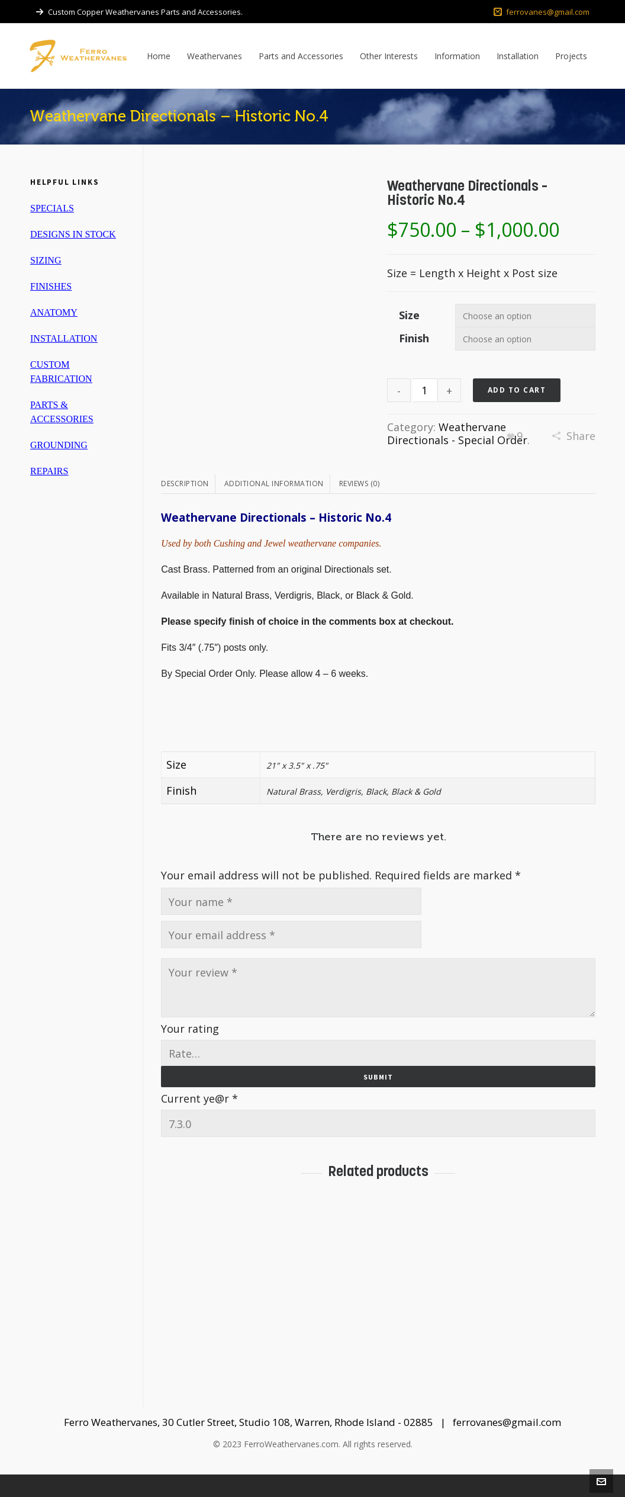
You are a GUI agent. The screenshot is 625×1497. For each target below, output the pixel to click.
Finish (414, 338)
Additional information (274, 506)
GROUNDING (59, 445)
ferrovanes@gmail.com (541, 12)
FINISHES (51, 286)
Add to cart (517, 390)
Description (185, 506)
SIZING (45, 260)
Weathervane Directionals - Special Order (457, 433)
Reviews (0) (359, 506)
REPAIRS (49, 471)
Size (409, 315)
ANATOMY (54, 312)
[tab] (188, 506)
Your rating (190, 1051)
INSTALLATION (63, 338)
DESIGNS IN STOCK (73, 234)
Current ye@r (199, 1121)
